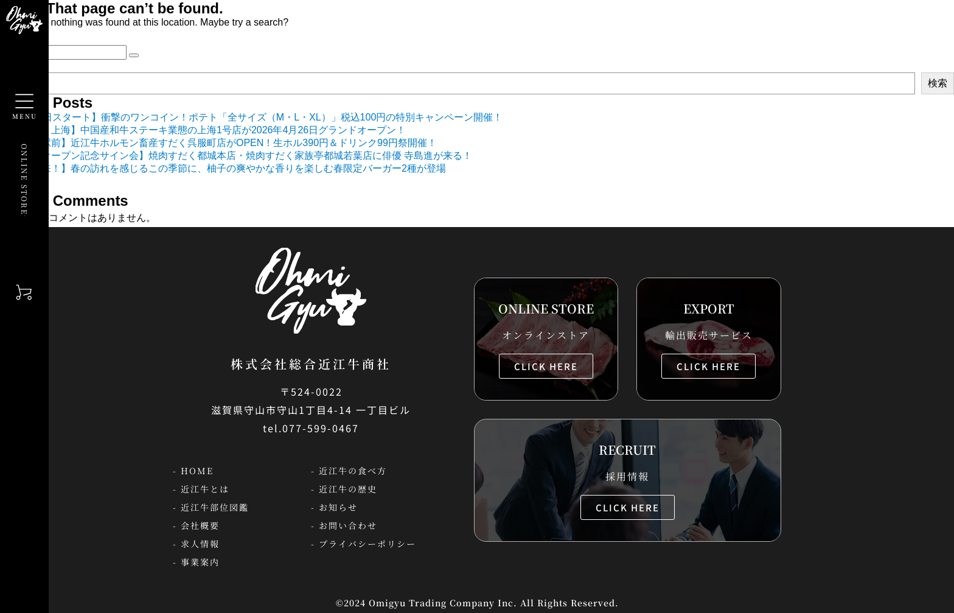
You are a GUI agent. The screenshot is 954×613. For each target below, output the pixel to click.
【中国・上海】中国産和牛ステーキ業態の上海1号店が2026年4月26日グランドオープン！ (209, 130)
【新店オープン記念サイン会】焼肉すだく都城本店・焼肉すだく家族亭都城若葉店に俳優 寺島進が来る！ (242, 155)
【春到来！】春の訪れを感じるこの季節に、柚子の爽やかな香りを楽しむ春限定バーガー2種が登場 (229, 168)
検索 (937, 83)
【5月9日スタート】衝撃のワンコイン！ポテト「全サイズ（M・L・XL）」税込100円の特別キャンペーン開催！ (257, 117)
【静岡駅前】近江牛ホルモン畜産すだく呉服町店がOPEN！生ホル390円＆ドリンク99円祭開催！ (224, 143)
